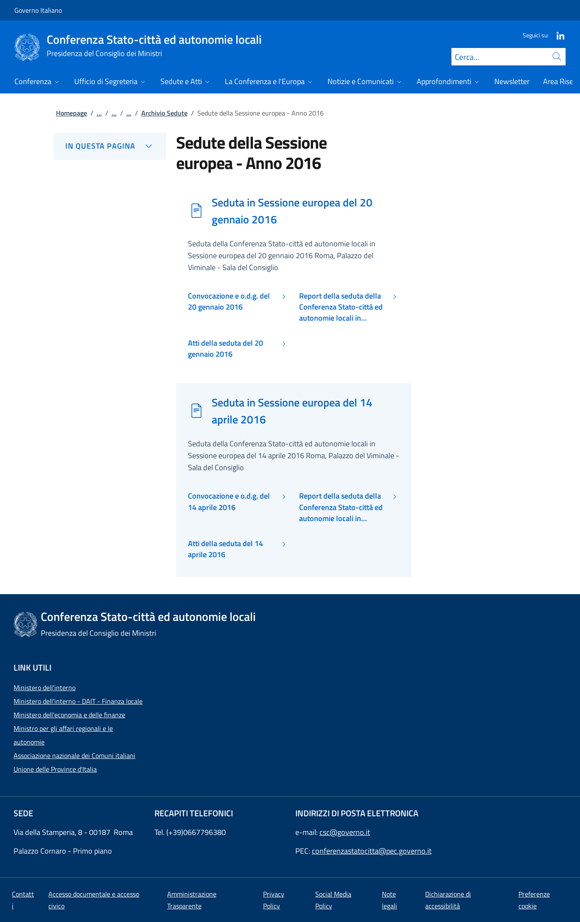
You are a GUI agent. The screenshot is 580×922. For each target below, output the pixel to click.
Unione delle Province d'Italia (55, 769)
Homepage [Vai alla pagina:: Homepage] (71, 113)
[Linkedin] (557, 35)
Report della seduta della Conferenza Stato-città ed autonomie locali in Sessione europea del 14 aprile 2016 (341, 507)
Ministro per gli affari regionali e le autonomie (63, 735)
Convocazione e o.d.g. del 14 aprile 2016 (229, 502)
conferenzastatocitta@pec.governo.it (371, 851)
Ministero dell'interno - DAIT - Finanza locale (78, 701)
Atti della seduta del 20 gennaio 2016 (225, 349)
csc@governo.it (344, 832)
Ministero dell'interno (45, 687)
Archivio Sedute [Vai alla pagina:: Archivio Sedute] (164, 113)
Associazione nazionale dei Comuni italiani (74, 755)
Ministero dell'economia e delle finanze (69, 715)
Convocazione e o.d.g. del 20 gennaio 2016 (229, 301)
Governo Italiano (38, 10)
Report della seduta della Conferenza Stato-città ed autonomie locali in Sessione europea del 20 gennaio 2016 (341, 307)
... (99, 113)
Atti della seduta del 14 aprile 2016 (225, 549)
